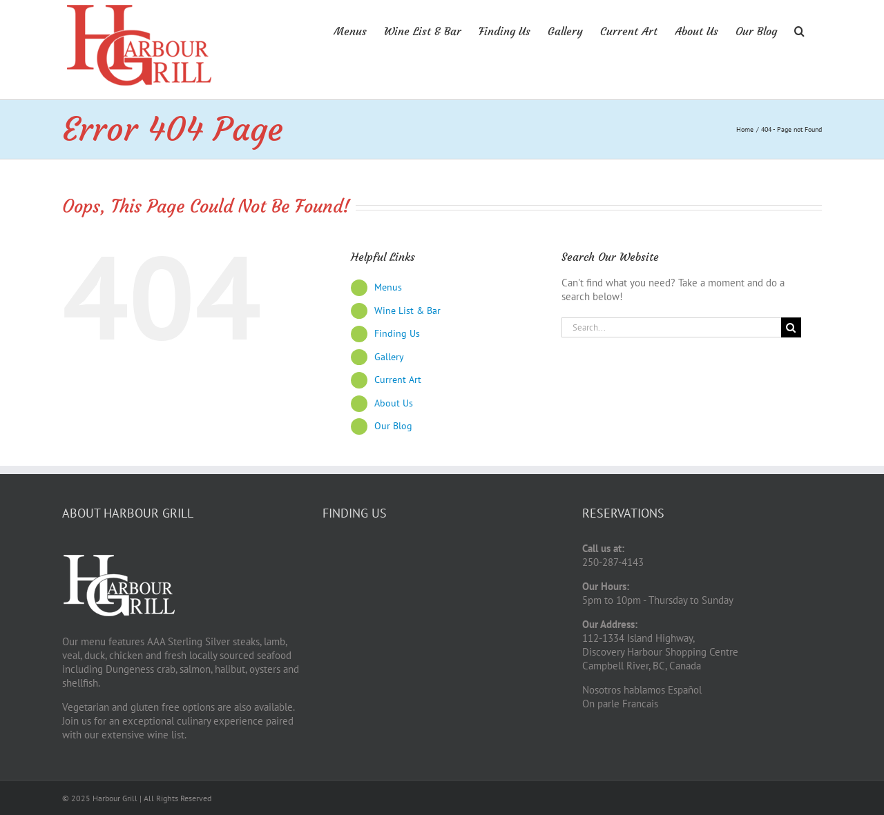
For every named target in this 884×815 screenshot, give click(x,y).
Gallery (389, 357)
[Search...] (671, 327)
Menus (388, 287)
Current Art (397, 379)
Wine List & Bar (407, 310)
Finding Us (397, 333)
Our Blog (393, 426)
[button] (799, 29)
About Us (393, 403)
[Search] (791, 327)
